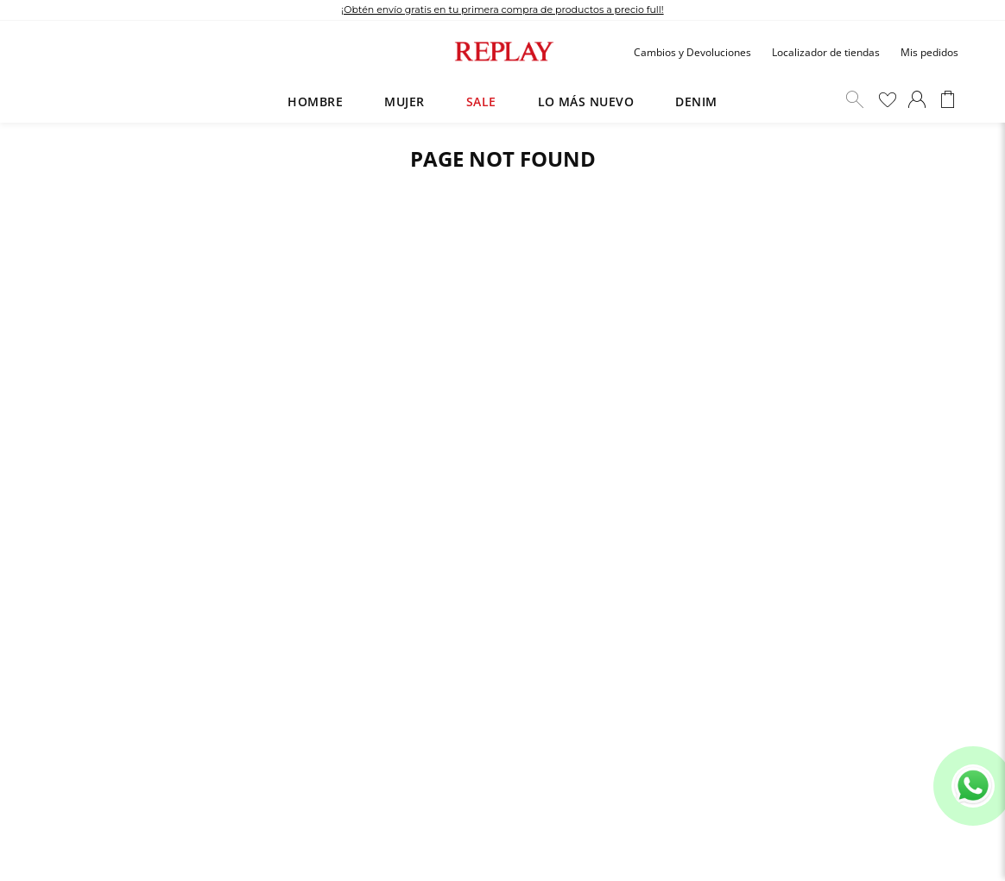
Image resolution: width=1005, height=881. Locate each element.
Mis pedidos (929, 52)
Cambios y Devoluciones (692, 52)
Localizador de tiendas (826, 52)
